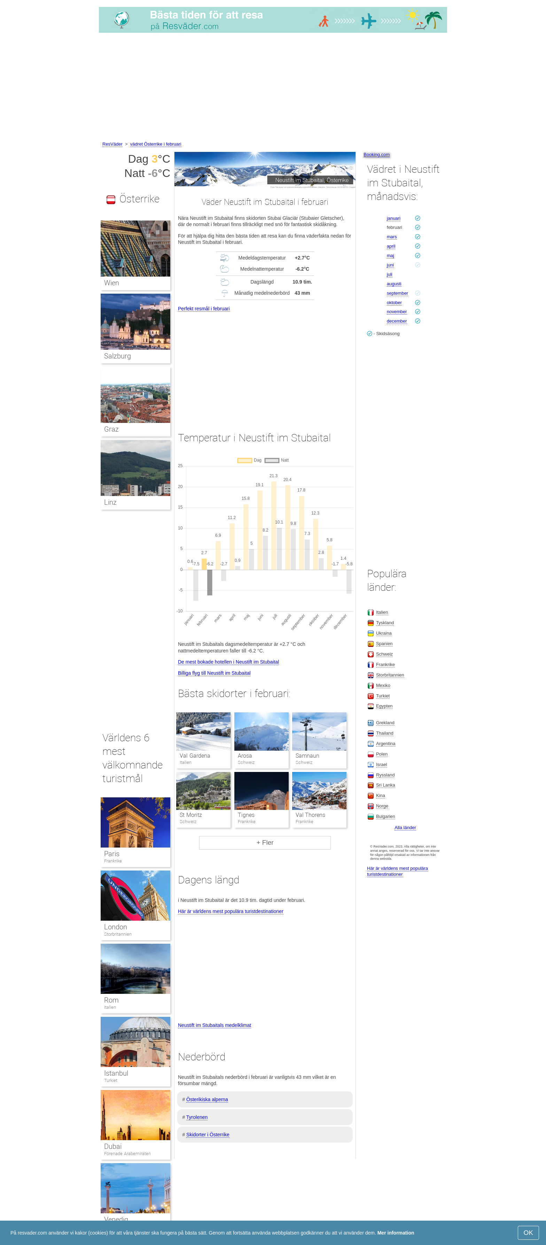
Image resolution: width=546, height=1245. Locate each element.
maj (390, 255)
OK (528, 1232)
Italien (110, 1007)
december (397, 321)
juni (390, 265)
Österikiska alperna (207, 1099)
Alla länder (405, 827)
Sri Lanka (385, 785)
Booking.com (377, 154)
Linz (110, 502)
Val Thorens (310, 815)
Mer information (395, 1233)
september (397, 293)
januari (393, 218)
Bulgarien (385, 816)
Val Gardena (195, 755)
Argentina (386, 743)
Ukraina (384, 633)
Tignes (246, 815)
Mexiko (383, 685)
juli (389, 274)
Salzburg (117, 356)
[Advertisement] (273, 88)
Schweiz (384, 654)
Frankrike (113, 861)
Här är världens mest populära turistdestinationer (230, 911)
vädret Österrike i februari (155, 144)
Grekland (385, 722)
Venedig (116, 1219)
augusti (394, 283)
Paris (111, 854)
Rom (111, 1000)
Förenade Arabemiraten (127, 1153)
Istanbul (116, 1073)
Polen (382, 754)
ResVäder (112, 144)
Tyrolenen (197, 1117)
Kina (380, 795)
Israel (381, 764)
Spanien (384, 643)
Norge (382, 806)
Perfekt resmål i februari (204, 308)
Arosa (245, 755)
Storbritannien (118, 934)
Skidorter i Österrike (207, 1134)
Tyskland (385, 622)
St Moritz (191, 815)
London (115, 927)
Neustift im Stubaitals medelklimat (214, 1025)
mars (392, 236)
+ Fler (264, 842)
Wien (111, 283)
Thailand (384, 733)
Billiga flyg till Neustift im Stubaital (214, 673)
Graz (111, 429)
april (391, 246)
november (397, 311)
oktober (394, 302)
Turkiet (110, 1080)
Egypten (384, 706)
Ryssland (385, 775)
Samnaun (307, 755)
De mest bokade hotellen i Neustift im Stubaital (228, 662)
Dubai (113, 1146)
